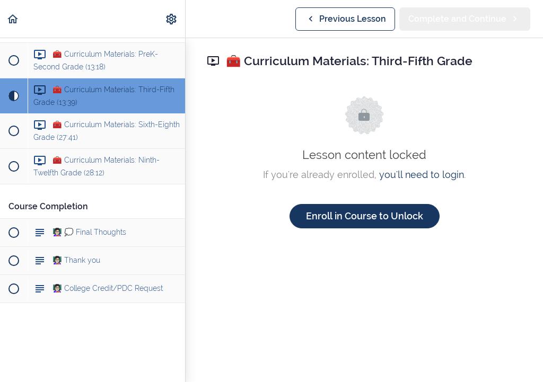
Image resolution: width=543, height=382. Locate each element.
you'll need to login (421, 174)
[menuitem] (172, 19)
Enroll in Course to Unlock (364, 215)
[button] (13, 19)
